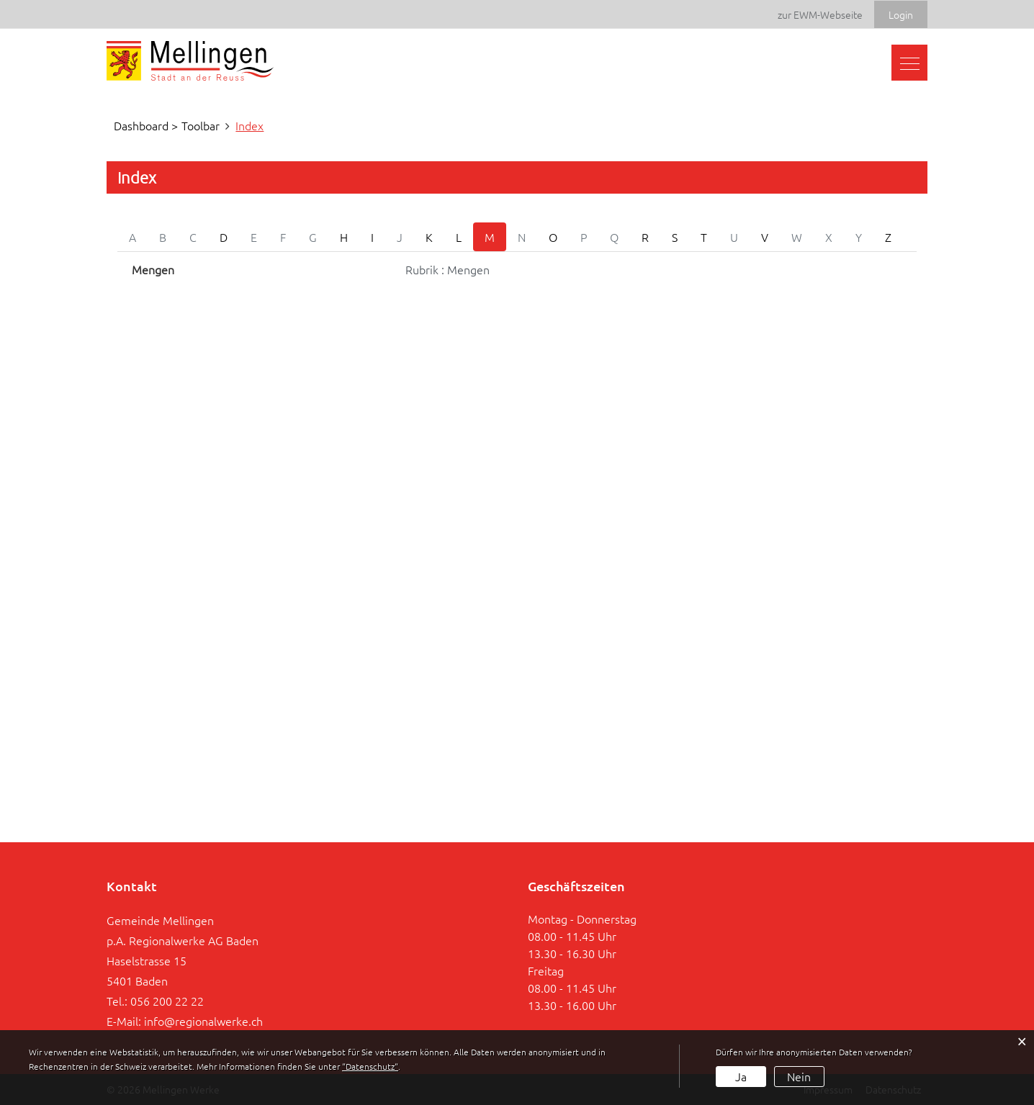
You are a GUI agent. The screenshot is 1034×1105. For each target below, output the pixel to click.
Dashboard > (146, 125)
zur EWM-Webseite (820, 14)
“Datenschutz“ (370, 1066)
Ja (741, 1076)
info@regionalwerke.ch (203, 1021)
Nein (799, 1076)
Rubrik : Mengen (447, 269)
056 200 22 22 (167, 1001)
